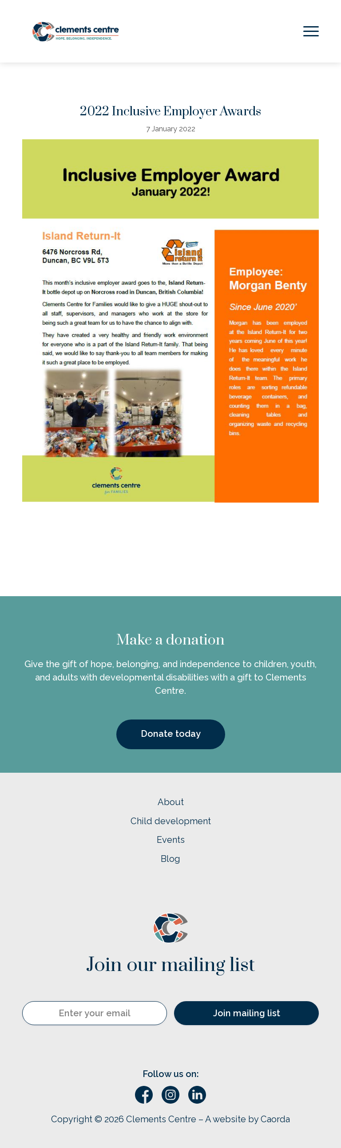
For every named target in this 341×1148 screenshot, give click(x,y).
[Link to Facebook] (144, 1095)
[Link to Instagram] (170, 1095)
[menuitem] (309, 31)
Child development (171, 821)
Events (171, 839)
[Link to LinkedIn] (197, 1095)
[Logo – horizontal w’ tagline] (75, 31)
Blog (170, 858)
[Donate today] (170, 734)
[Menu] (309, 31)
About (171, 802)
